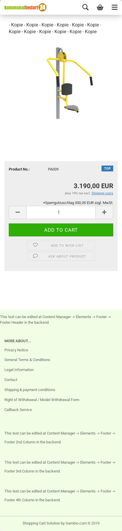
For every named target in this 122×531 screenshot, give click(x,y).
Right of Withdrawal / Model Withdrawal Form (41, 400)
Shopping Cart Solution (41, 523)
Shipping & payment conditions (29, 390)
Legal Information (19, 370)
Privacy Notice (16, 350)
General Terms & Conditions (27, 360)
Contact (10, 380)
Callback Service (18, 410)
